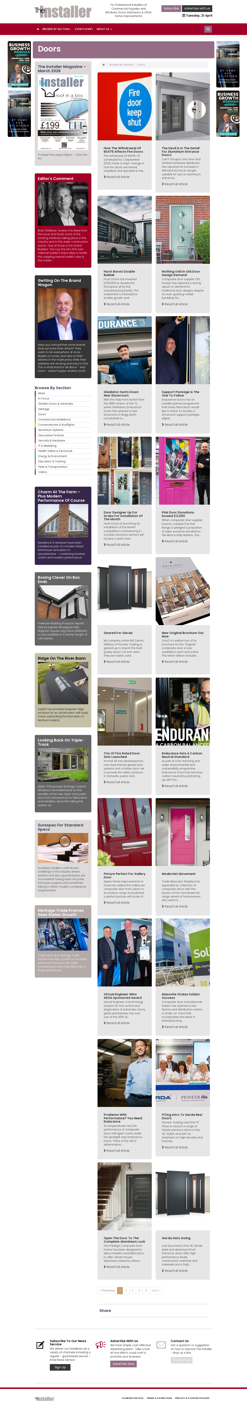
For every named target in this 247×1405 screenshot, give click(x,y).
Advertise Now (123, 1364)
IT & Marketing (47, 446)
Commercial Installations (54, 419)
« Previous (107, 1290)
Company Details (132, 1398)
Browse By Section (56, 29)
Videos (42, 472)
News (41, 393)
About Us (104, 29)
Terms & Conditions (159, 1398)
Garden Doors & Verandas (55, 404)
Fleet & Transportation (52, 467)
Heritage (43, 409)
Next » (156, 1290)
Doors (42, 414)
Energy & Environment (52, 456)
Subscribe (171, 8)
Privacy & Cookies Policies (192, 1398)
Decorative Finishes (51, 435)
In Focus (43, 398)
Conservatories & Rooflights (56, 425)
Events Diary (84, 29)
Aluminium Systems (51, 430)
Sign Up (60, 1367)
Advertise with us (197, 8)
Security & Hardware (51, 440)
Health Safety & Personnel (55, 451)
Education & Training (51, 461)
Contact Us (181, 1360)
